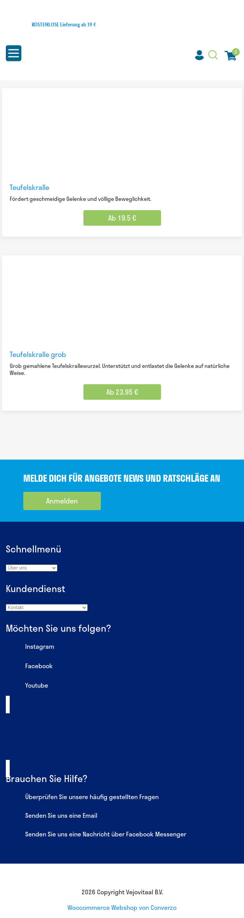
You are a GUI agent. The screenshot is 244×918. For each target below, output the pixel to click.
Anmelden (62, 500)
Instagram (30, 647)
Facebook (29, 666)
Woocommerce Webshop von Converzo (122, 907)
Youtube (27, 686)
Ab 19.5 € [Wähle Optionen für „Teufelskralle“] (122, 218)
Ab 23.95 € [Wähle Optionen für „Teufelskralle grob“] (122, 392)
